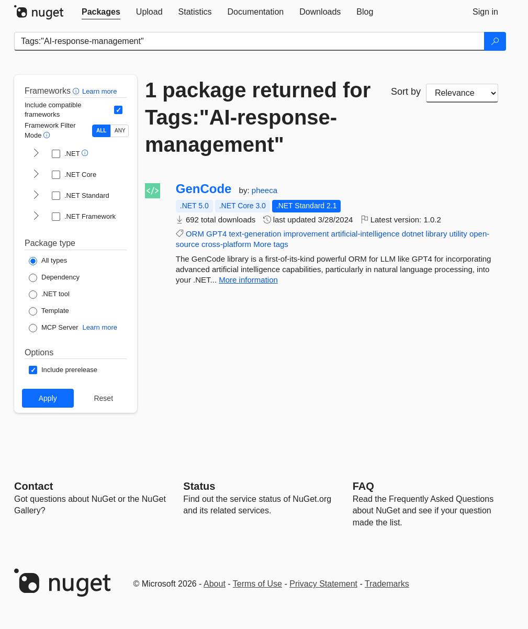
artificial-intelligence (365, 233)
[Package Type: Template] (49, 311)
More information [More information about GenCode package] (248, 279)
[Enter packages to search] (249, 41)
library (436, 233)
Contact (33, 486)
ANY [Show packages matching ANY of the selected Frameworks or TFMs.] (120, 130)
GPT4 (216, 233)
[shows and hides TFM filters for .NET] (36, 153)
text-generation (255, 233)
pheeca (264, 190)
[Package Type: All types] (48, 261)
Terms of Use (257, 583)
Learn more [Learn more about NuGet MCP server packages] (100, 327)
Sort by (406, 91)
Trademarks (387, 583)
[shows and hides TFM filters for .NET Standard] (36, 195)
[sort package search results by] (462, 93)
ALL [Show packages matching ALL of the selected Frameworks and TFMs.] (101, 130)
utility (458, 233)
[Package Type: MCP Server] (54, 328)
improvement (306, 233)
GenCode (204, 189)
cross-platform (226, 244)
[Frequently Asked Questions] (363, 486)
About (215, 583)
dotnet (413, 233)
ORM (195, 233)
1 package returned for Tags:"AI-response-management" (257, 117)
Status (199, 486)
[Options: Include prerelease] (63, 370)
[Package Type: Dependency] (54, 277)
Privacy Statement (323, 583)
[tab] (101, 12)
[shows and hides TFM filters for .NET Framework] (36, 216)
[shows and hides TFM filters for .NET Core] (36, 174)
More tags (270, 244)
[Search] (495, 41)
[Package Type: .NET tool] (49, 294)
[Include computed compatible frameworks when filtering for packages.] (118, 110)
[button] (77, 90)
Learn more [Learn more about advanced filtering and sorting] (99, 91)
